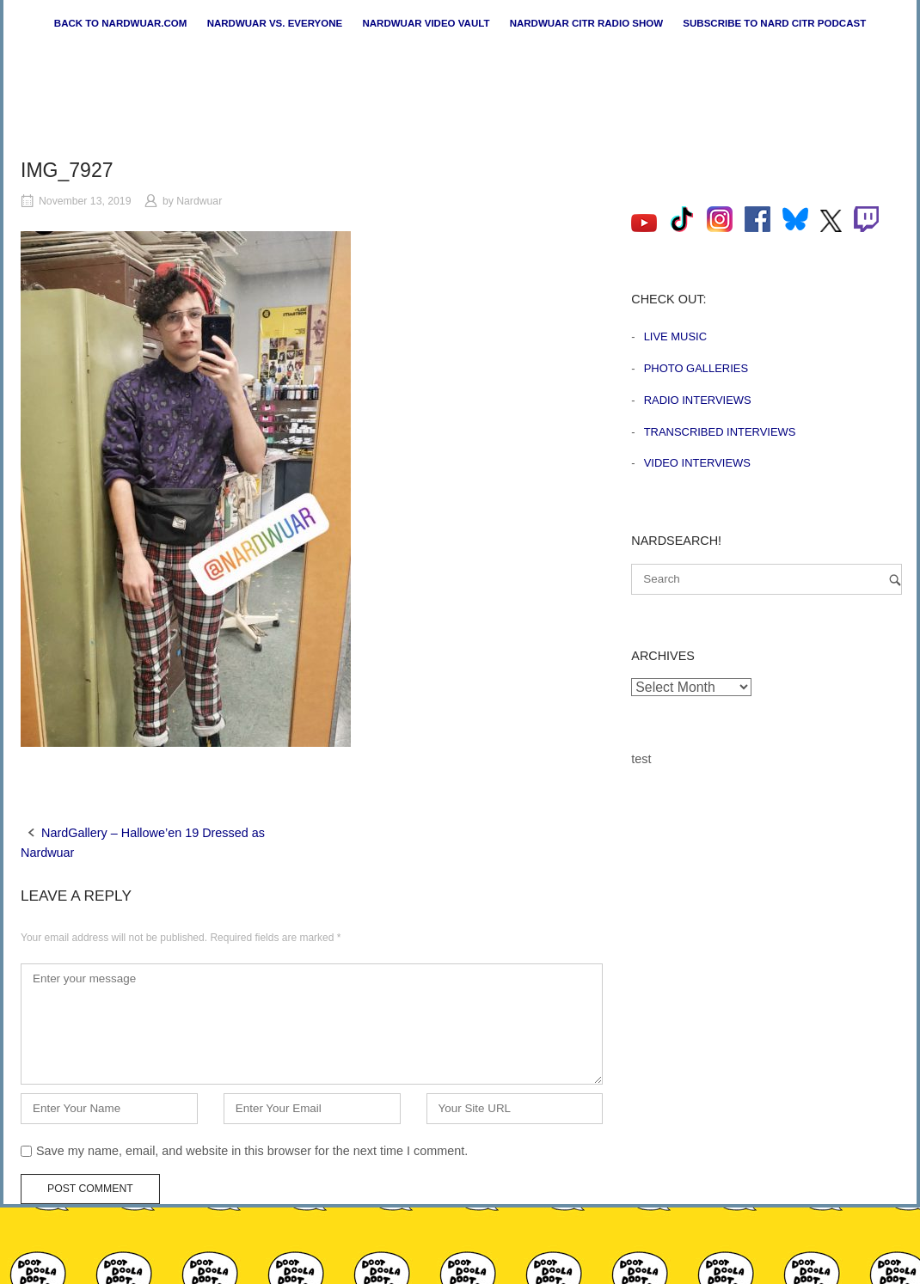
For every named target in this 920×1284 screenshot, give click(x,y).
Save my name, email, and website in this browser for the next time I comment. (252, 1151)
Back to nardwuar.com (120, 23)
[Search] (895, 580)
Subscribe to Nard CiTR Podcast (774, 23)
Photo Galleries (696, 368)
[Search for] (766, 579)
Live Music (675, 336)
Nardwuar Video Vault (425, 23)
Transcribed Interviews (720, 431)
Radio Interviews (697, 400)
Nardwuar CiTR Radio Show (586, 23)
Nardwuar (199, 201)
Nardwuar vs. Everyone (275, 23)
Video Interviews (697, 462)
